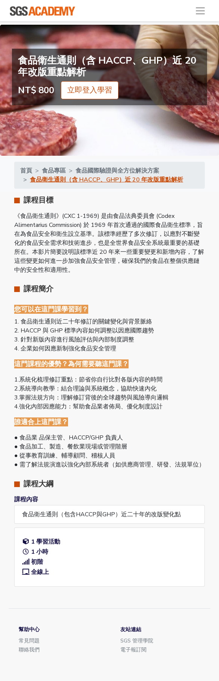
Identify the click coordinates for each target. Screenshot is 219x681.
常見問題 (29, 640)
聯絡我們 (29, 649)
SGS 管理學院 (136, 640)
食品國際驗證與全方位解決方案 (117, 171)
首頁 (26, 171)
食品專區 (54, 171)
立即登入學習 (89, 90)
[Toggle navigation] (200, 11)
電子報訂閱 (133, 649)
